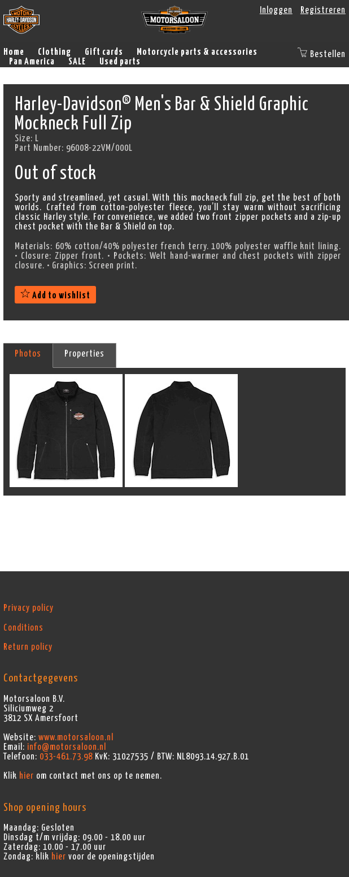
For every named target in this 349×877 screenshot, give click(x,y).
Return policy (28, 647)
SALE (77, 61)
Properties (84, 353)
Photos (28, 353)
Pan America (32, 61)
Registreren (323, 10)
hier (26, 775)
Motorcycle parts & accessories (197, 52)
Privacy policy (28, 608)
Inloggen (276, 10)
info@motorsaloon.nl (66, 747)
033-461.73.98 (66, 756)
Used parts (120, 61)
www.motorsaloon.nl (76, 737)
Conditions (23, 627)
